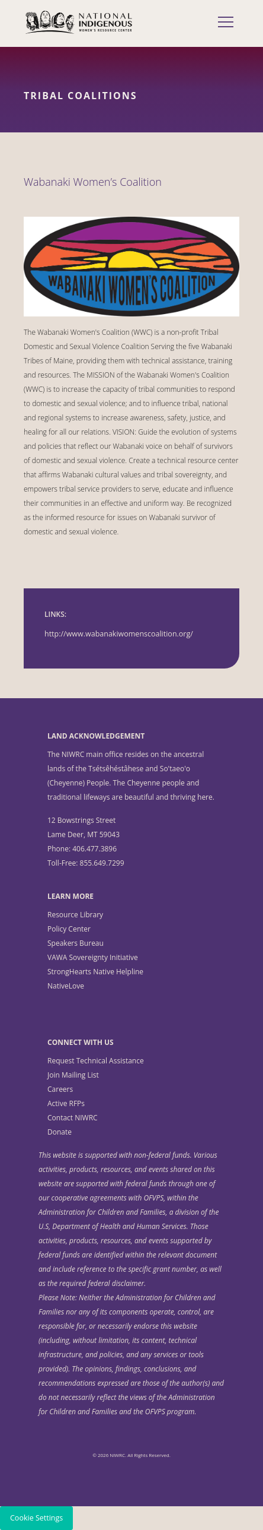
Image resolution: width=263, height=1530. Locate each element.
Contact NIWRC (72, 1118)
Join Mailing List (73, 1075)
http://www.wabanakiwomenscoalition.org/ (118, 634)
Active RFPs (66, 1103)
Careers (60, 1089)
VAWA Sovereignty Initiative (92, 957)
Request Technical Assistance (95, 1061)
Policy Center (69, 929)
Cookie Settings (36, 1518)
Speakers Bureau (75, 943)
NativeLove (65, 986)
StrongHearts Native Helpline (95, 972)
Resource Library (75, 915)
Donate (59, 1132)
